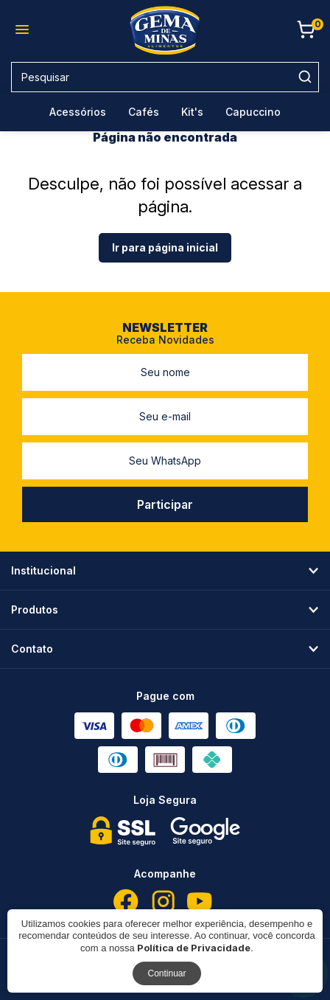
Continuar (166, 973)
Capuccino (253, 111)
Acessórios (77, 111)
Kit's (192, 111)
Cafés (143, 111)
